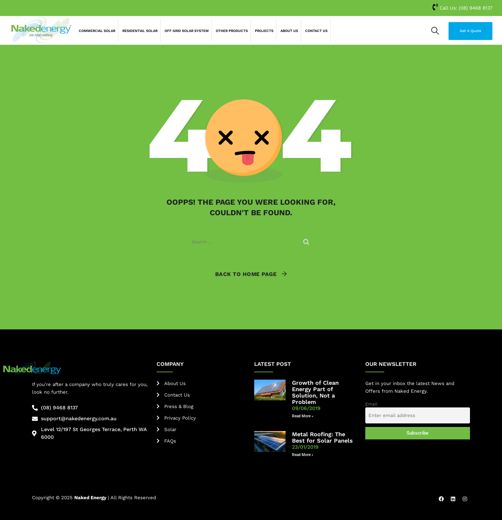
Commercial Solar (97, 31)
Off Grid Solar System (187, 31)
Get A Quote (470, 31)
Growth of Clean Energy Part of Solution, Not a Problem (315, 392)
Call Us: (462, 8)
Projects (264, 31)
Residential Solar (140, 31)
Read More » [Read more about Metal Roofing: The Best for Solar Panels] (302, 455)
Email (371, 403)
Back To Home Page (246, 274)
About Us (289, 31)
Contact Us (316, 31)
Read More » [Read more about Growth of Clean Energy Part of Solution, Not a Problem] (302, 416)
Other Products (232, 31)
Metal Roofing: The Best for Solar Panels (322, 437)
